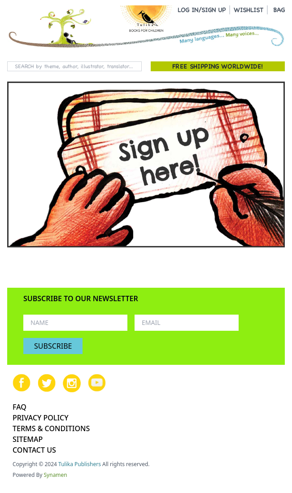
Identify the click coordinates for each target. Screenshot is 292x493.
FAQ (19, 407)
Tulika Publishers (79, 464)
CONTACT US (34, 450)
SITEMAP (28, 439)
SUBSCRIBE (53, 346)
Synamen (55, 475)
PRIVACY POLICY (41, 418)
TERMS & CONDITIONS (51, 428)
